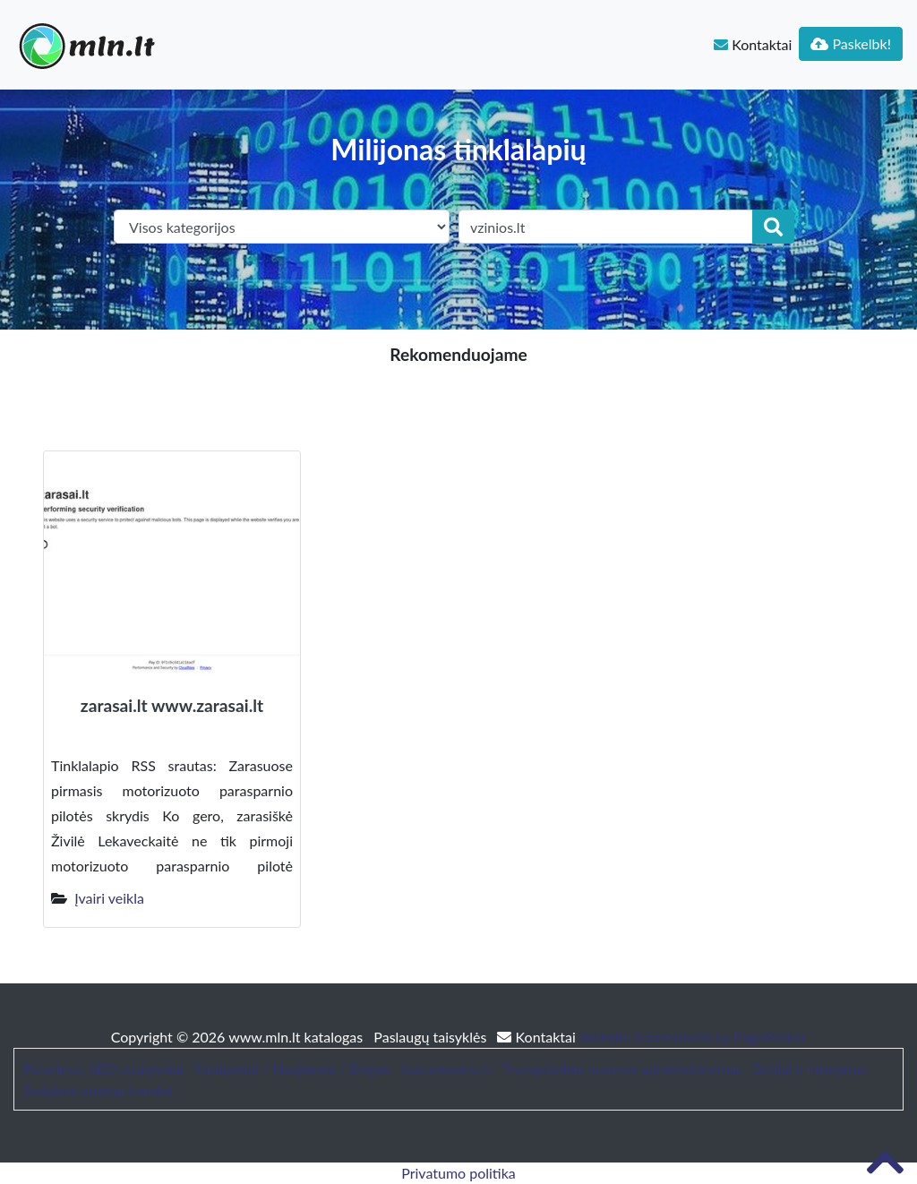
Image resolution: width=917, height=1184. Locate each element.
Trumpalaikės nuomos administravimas (622, 1068)
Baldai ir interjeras (809, 1068)
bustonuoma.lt (446, 1068)
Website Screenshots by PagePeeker (693, 1036)
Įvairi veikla (109, 897)
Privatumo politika (458, 1172)
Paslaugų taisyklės (431, 1036)
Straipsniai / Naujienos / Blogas (292, 1068)
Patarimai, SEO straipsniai (103, 1068)
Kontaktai (753, 44)
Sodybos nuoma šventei (97, 1089)
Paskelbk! (850, 43)
